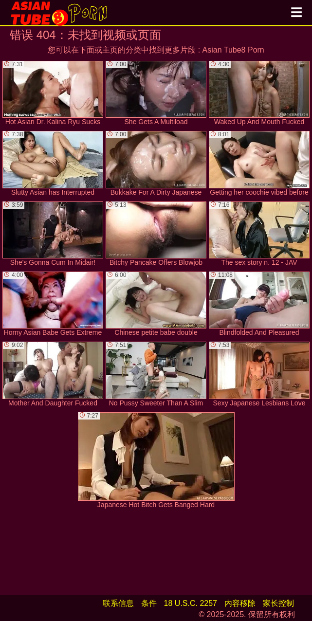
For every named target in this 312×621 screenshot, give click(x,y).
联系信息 (118, 603)
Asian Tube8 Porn (233, 50)
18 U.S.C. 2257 (190, 603)
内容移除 (240, 603)
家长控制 (278, 603)
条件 (149, 603)
